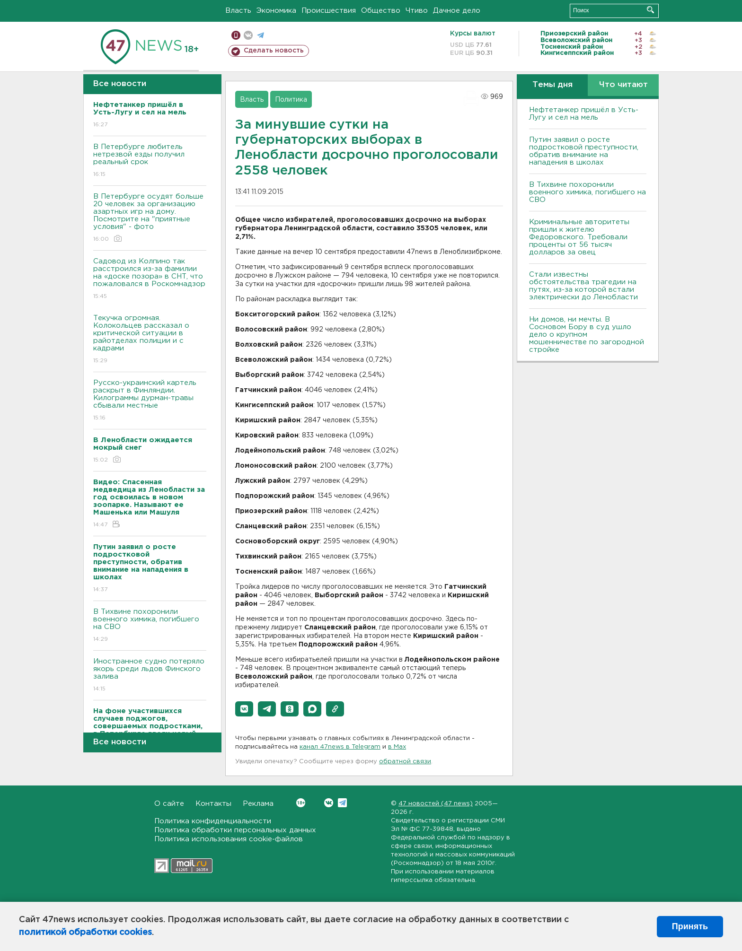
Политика (291, 100)
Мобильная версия (235, 35)
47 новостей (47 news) (435, 803)
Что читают (623, 84)
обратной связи (405, 761)
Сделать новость (274, 50)
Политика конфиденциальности (212, 821)
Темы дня (552, 84)
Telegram (342, 802)
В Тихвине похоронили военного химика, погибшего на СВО (149, 626)
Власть (238, 11)
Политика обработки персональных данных (235, 830)
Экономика (276, 11)
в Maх (397, 747)
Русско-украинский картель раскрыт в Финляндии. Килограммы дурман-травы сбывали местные (149, 401)
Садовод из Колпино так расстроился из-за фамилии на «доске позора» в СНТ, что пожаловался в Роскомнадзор (149, 279)
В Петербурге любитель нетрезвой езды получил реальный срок (149, 161)
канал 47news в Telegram (340, 747)
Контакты (213, 804)
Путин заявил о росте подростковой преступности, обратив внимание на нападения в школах (583, 151)
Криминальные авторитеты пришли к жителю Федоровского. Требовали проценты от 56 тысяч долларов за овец (579, 237)
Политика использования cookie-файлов (228, 839)
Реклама (258, 804)
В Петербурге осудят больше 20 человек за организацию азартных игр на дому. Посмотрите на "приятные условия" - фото (149, 218)
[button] (244, 708)
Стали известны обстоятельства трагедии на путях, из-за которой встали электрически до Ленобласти (583, 285)
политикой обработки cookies (85, 932)
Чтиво (417, 11)
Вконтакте (300, 802)
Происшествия (328, 11)
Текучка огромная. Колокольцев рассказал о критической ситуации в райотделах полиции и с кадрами (149, 340)
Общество (380, 11)
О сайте (169, 804)
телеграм (260, 35)
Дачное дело (456, 11)
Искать (650, 9)
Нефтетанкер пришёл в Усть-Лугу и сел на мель (583, 114)
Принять (690, 926)
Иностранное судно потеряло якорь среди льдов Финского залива (149, 675)
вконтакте (248, 35)
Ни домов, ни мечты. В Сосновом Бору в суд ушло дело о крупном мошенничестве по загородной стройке (586, 334)
